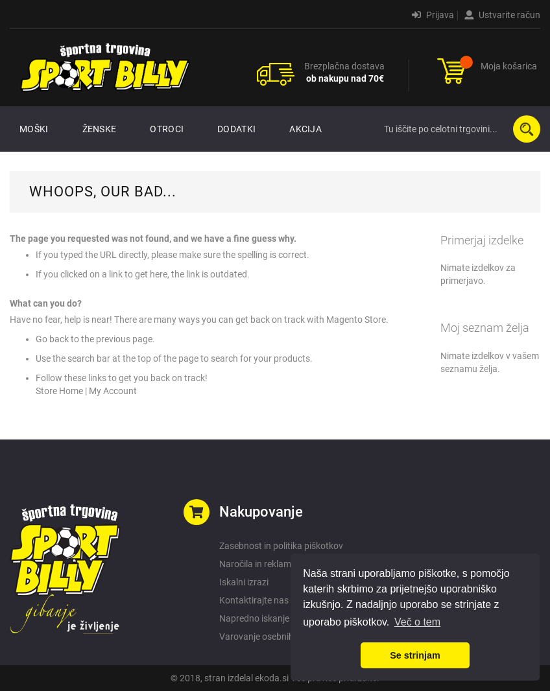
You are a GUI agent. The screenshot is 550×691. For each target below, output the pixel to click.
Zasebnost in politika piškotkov (281, 546)
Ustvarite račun (502, 15)
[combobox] (459, 129)
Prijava (433, 15)
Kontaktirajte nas (254, 600)
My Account (113, 391)
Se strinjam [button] (415, 655)
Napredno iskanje (254, 618)
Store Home (59, 391)
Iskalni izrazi (244, 582)
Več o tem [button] (417, 621)
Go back (52, 339)
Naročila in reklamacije (264, 564)
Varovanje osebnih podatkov (276, 636)
